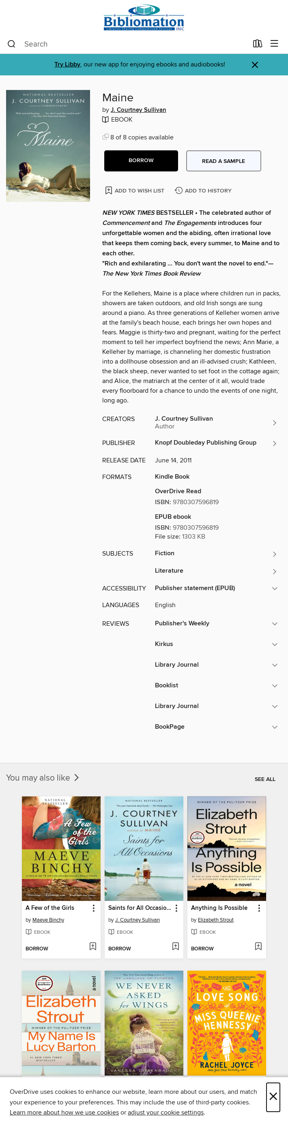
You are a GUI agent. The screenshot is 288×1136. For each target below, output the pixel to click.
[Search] (11, 44)
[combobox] (127, 44)
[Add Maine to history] (204, 191)
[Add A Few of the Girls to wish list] (93, 947)
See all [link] (265, 779)
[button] (141, 160)
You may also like (43, 778)
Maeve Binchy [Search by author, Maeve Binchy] (48, 920)
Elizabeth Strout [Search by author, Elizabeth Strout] (216, 920)
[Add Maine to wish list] (135, 190)
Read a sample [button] (223, 161)
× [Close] (273, 1097)
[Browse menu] (274, 44)
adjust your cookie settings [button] (166, 1112)
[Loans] (257, 45)
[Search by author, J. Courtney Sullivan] (216, 423)
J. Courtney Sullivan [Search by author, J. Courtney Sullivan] (138, 110)
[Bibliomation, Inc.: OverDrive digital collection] (144, 17)
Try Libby (67, 64)
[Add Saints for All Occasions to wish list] (175, 947)
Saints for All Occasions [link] (140, 908)
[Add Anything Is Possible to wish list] (258, 947)
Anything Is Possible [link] (219, 908)
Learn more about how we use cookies (64, 1112)
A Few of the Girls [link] (50, 908)
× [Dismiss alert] (255, 65)
